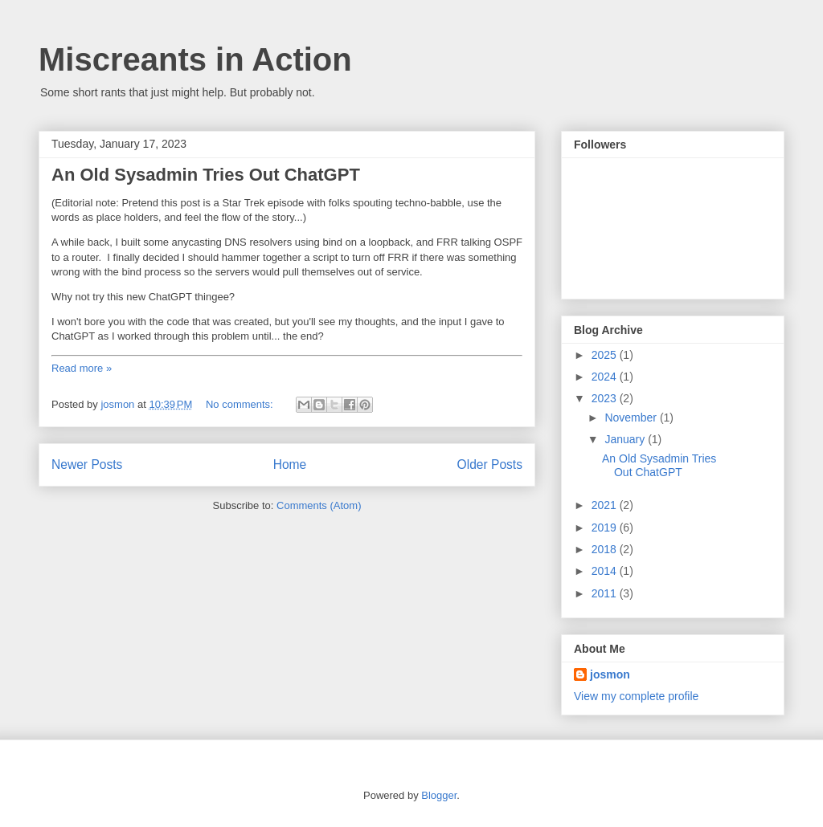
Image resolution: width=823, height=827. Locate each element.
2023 (606, 398)
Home (290, 464)
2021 (606, 505)
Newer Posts (86, 464)
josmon (610, 674)
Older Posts (489, 464)
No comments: (241, 404)
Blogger (439, 795)
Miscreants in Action (195, 59)
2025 (606, 354)
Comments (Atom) (318, 505)
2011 (606, 593)
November (631, 417)
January (626, 439)
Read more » (81, 368)
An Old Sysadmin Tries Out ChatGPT (205, 175)
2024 (606, 376)
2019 (606, 527)
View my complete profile (636, 696)
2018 (606, 549)
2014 (606, 570)
